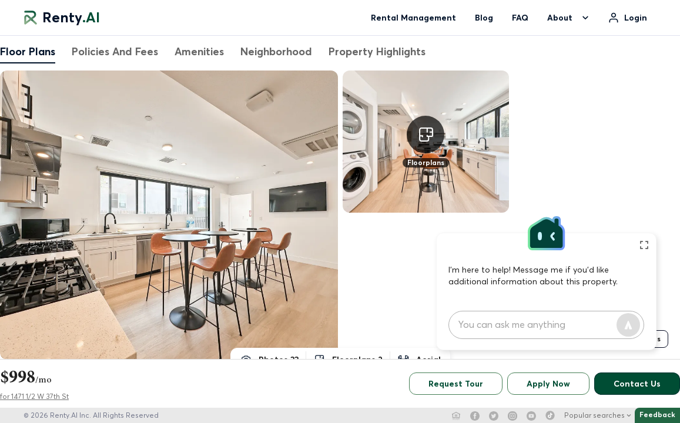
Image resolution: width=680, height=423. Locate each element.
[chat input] (537, 324)
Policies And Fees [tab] (115, 51)
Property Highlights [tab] (377, 51)
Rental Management (413, 17)
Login (635, 17)
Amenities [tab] (199, 51)
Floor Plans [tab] (27, 51)
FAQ (520, 17)
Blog (484, 17)
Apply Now (548, 383)
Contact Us (637, 383)
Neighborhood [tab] (276, 51)
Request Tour (456, 383)
